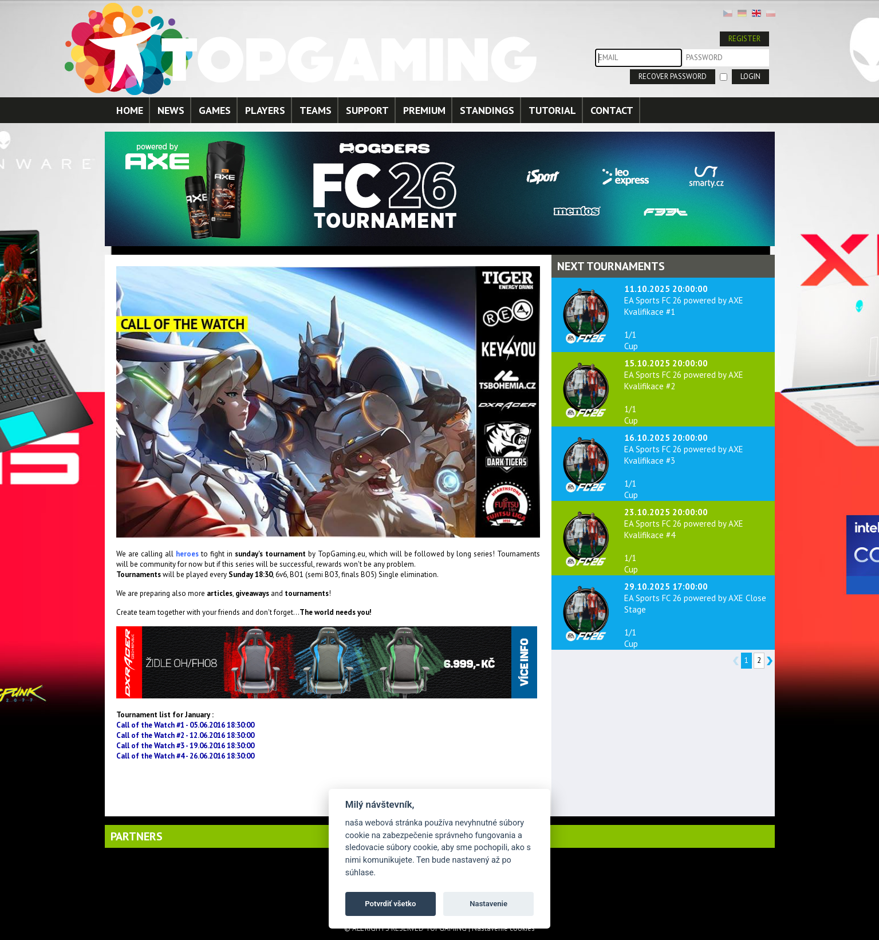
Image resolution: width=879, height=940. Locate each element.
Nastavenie (488, 903)
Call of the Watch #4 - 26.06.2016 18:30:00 (185, 756)
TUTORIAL (552, 110)
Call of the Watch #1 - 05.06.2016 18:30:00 (185, 725)
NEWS (170, 110)
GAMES (215, 110)
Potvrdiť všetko (390, 903)
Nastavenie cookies (503, 928)
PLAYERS (265, 110)
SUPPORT (367, 110)
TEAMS (315, 110)
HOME (129, 110)
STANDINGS (487, 110)
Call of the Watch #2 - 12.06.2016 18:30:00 (185, 735)
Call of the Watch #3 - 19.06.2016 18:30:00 (185, 746)
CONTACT (611, 110)
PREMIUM (424, 110)
